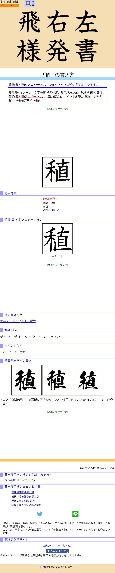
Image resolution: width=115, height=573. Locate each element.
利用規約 (45, 567)
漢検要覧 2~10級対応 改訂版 (27, 505)
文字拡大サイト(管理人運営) (18, 321)
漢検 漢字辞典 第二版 (23, 492)
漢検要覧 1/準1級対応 (23, 501)
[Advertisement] (57, 132)
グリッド (59, 256)
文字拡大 (67, 545)
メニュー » (6, 5)
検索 (30, 4)
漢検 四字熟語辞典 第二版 (25, 496)
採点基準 (10, 480)
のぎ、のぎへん (51, 210)
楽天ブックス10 (51, 545)
